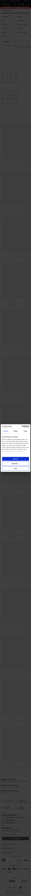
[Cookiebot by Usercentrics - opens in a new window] (22, 426)
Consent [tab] (5, 431)
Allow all (15, 459)
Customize (15, 463)
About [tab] (25, 431)
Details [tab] (15, 431)
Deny (15, 468)
